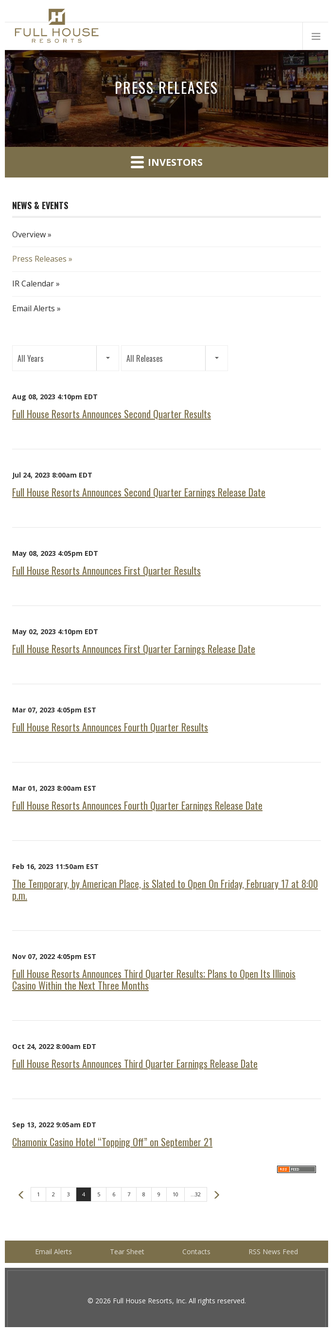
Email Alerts (33, 308)
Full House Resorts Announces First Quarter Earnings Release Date (133, 649)
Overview (29, 234)
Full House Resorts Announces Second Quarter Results (111, 414)
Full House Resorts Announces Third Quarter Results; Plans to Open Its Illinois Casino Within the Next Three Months (154, 979)
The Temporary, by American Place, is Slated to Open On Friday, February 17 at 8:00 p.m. (165, 889)
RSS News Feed (273, 1251)
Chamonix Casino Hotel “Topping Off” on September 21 (112, 1142)
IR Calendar (33, 283)
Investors (167, 162)
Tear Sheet (127, 1251)
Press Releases (39, 258)
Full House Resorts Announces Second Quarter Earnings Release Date (138, 492)
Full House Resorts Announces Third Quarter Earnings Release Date (135, 1063)
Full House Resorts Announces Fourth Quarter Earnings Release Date (137, 805)
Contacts (196, 1251)
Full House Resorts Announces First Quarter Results (106, 570)
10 (175, 1194)
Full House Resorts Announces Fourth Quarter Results (110, 727)
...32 (196, 1194)
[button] (65, 358)
